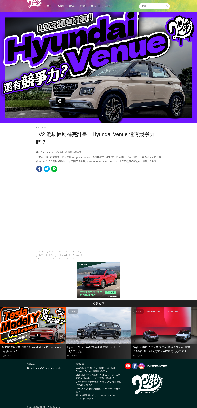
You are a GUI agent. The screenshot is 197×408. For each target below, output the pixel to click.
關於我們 (95, 6)
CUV (51, 255)
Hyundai (63, 255)
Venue (76, 255)
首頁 (37, 127)
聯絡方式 (108, 6)
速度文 (50, 6)
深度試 (61, 6)
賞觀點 (72, 6)
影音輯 (83, 6)
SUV (41, 255)
